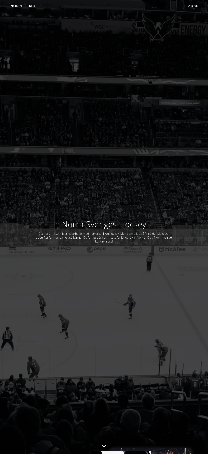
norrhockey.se (25, 6)
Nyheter (192, 5)
